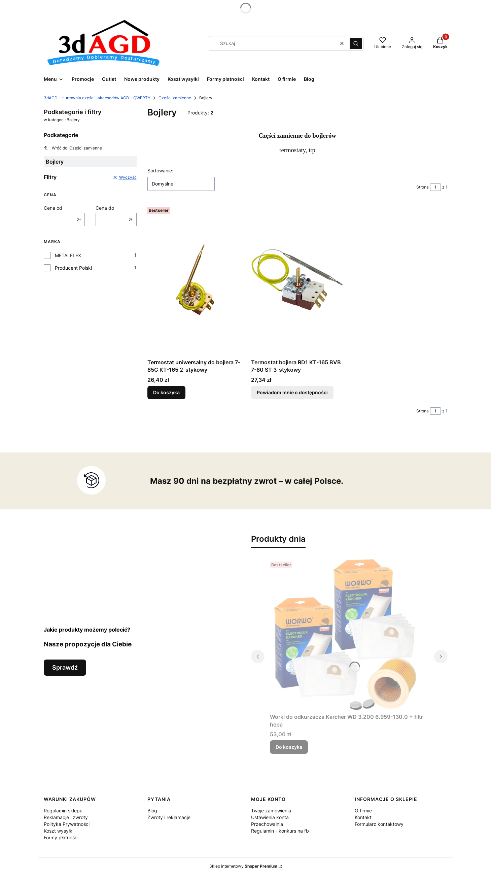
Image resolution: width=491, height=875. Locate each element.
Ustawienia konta (270, 817)
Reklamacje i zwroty (66, 817)
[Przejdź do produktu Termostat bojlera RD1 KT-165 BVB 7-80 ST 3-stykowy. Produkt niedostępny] (297, 280)
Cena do (105, 208)
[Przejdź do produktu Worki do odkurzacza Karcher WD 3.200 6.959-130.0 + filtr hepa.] (349, 634)
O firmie (363, 810)
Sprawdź (65, 667)
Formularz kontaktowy (379, 824)
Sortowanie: (160, 170)
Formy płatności (61, 837)
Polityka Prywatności (67, 824)
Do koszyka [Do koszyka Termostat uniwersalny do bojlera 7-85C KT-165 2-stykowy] (166, 392)
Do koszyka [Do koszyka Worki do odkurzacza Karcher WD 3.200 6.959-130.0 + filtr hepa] (289, 747)
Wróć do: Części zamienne (73, 148)
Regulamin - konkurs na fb (280, 831)
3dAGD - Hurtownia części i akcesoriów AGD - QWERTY (97, 97)
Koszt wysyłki (58, 831)
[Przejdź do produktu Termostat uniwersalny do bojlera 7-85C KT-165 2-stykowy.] (193, 280)
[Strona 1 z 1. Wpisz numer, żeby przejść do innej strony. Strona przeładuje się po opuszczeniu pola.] (435, 187)
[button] (356, 43)
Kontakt (363, 817)
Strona (422, 187)
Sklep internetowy (243, 866)
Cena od (53, 208)
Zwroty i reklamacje (168, 817)
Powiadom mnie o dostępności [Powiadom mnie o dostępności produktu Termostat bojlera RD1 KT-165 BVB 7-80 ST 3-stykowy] (292, 392)
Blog (152, 810)
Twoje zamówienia (271, 810)
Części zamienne (175, 97)
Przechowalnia (267, 824)
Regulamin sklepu (63, 810)
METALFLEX (68, 255)
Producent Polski (73, 268)
